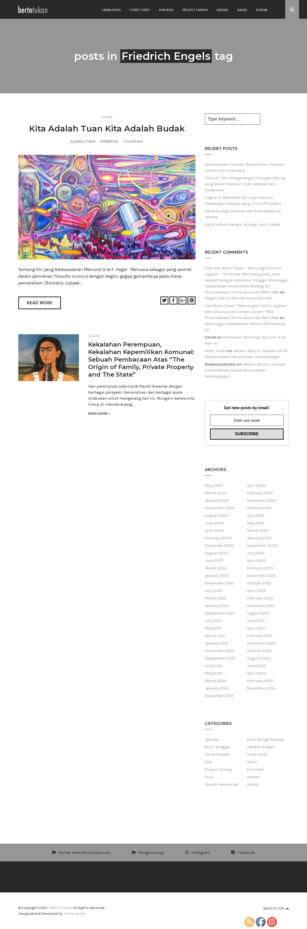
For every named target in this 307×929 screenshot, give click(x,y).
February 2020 (260, 680)
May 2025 (213, 485)
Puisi (209, 777)
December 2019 (261, 688)
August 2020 (259, 658)
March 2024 (257, 530)
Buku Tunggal (217, 746)
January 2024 (259, 538)
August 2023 (216, 553)
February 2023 (260, 568)
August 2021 (258, 613)
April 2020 (256, 673)
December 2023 (219, 545)
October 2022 (259, 583)
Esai (208, 761)
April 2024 (214, 530)
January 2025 (217, 500)
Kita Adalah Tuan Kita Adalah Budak (107, 128)
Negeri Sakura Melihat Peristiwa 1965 (238, 298)
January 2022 (217, 605)
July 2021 (213, 620)
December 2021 (261, 605)
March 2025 (215, 493)
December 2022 (261, 575)
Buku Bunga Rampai (265, 739)
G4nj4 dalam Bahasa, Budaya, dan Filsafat (242, 224)
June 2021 (256, 620)
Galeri (242, 10)
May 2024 (255, 523)
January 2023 (217, 575)
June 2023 (214, 560)
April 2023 (256, 560)
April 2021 (256, 628)
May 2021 (213, 628)
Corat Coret (140, 10)
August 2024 (216, 515)
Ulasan (106, 117)
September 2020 (220, 658)
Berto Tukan (85, 141)
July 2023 (255, 553)
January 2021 (216, 643)
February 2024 (218, 538)
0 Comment (133, 141)
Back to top (276, 908)
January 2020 (217, 688)
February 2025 (260, 493)
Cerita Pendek (217, 754)
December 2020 (261, 643)
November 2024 (219, 508)
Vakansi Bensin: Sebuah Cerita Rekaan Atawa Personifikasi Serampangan (245, 370)
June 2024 (214, 523)
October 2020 (259, 650)
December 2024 (261, 500)
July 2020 (214, 665)
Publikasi (166, 10)
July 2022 (213, 590)
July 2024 (255, 515)
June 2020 (256, 665)
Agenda (222, 10)
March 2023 (215, 568)
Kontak (262, 10)
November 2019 (219, 695)
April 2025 (256, 485)
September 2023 (262, 545)
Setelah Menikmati (222, 784)
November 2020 (219, 650)
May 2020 (214, 673)
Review (253, 777)
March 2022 (215, 598)
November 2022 (219, 583)
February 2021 (259, 635)
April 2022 (256, 590)
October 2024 (259, 508)
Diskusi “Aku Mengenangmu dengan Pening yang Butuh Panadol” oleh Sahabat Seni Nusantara (245, 184)
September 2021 (219, 613)
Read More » (99, 413)
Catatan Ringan (260, 746)
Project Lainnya (195, 10)
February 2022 (260, 598)
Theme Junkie (74, 913)
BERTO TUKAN (61, 908)
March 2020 (216, 680)
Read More (40, 302)
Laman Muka (111, 10)
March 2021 (215, 635)
